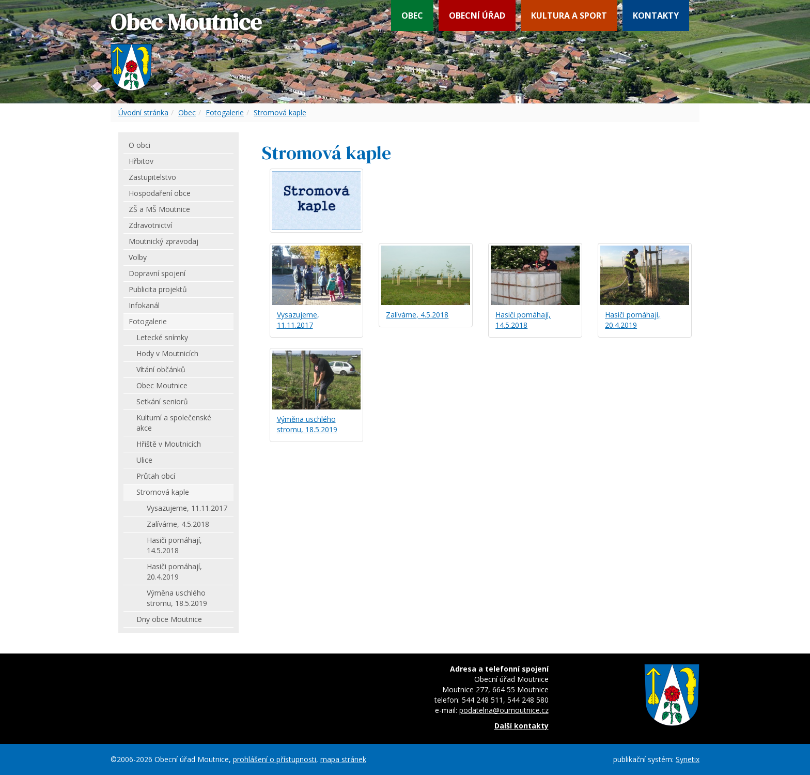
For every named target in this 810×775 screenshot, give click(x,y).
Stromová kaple (280, 112)
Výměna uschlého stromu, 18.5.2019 (307, 424)
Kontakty (656, 15)
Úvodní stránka (143, 112)
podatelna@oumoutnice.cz (504, 710)
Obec (412, 15)
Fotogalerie (225, 112)
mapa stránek (343, 759)
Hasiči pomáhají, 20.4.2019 (632, 320)
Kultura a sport (569, 15)
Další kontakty (521, 726)
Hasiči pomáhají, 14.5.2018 (523, 320)
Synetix (687, 759)
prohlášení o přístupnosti (274, 759)
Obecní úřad (477, 15)
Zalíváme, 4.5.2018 (417, 315)
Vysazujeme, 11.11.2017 (298, 320)
